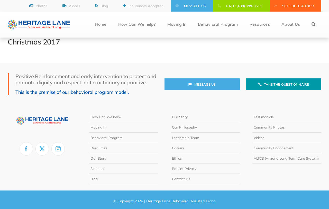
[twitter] (42, 149)
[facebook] (26, 149)
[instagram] (58, 149)
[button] (313, 24)
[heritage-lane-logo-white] (42, 113)
